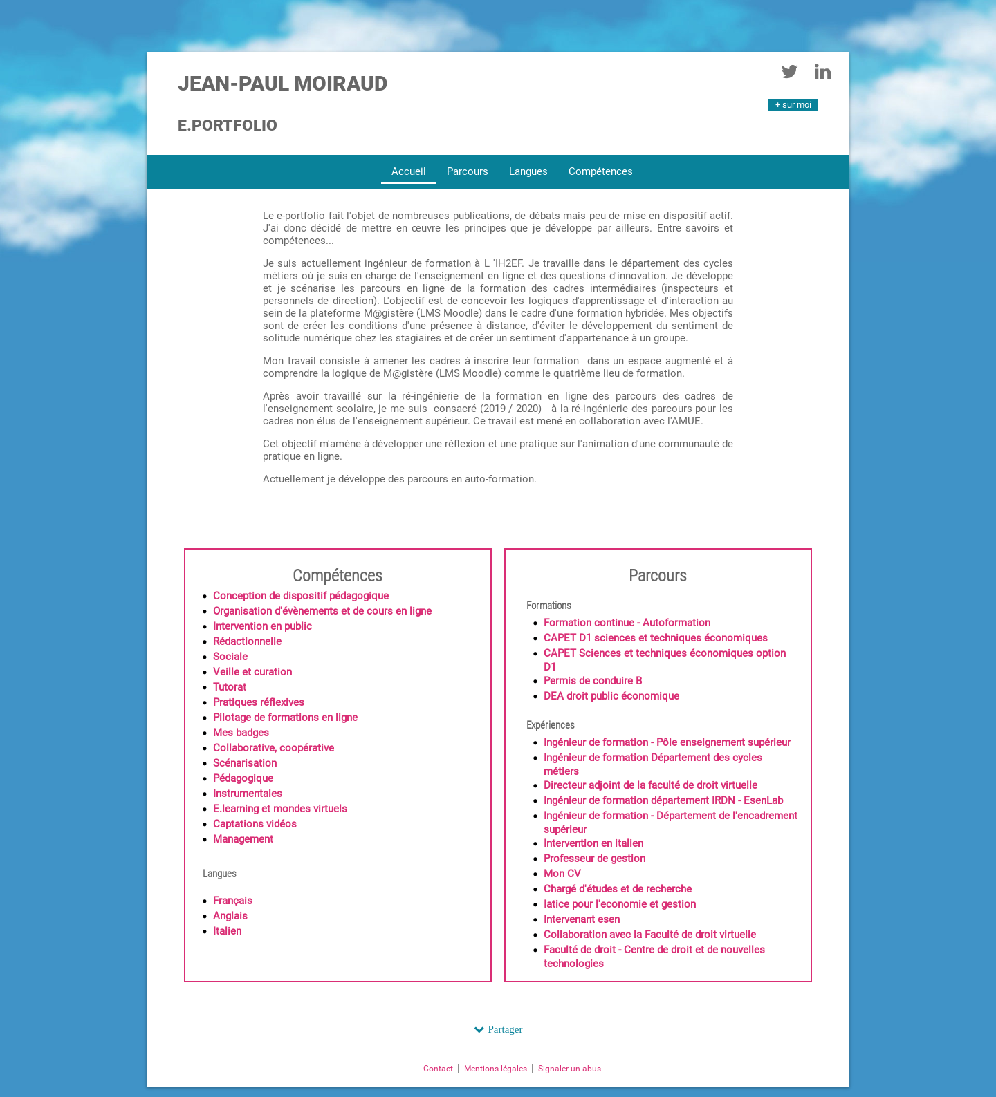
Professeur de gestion (594, 858)
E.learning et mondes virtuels (280, 809)
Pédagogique (243, 778)
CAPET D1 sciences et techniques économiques (656, 638)
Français (232, 900)
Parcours (467, 171)
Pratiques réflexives (258, 702)
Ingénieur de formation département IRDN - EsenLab (663, 800)
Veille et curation (252, 672)
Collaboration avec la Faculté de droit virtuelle (650, 934)
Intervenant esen (582, 919)
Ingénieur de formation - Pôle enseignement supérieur (667, 742)
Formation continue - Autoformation (627, 623)
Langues (528, 171)
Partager (505, 1029)
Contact (438, 1068)
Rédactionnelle (247, 641)
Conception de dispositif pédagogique (301, 596)
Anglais (230, 916)
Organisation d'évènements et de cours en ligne (322, 611)
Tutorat (229, 687)
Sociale (230, 656)
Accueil (408, 171)
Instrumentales (247, 793)
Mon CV (562, 874)
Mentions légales (495, 1068)
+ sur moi (793, 105)
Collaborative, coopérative (273, 748)
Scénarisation (245, 763)
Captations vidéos (255, 824)
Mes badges (241, 732)
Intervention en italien (593, 843)
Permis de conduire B (593, 681)
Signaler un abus (569, 1068)
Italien (227, 931)
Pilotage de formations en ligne (285, 717)
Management (243, 839)
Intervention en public (262, 626)
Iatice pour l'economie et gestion (620, 904)
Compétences (601, 171)
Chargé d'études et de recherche (618, 889)
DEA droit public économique (611, 696)
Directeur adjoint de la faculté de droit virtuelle (650, 785)
